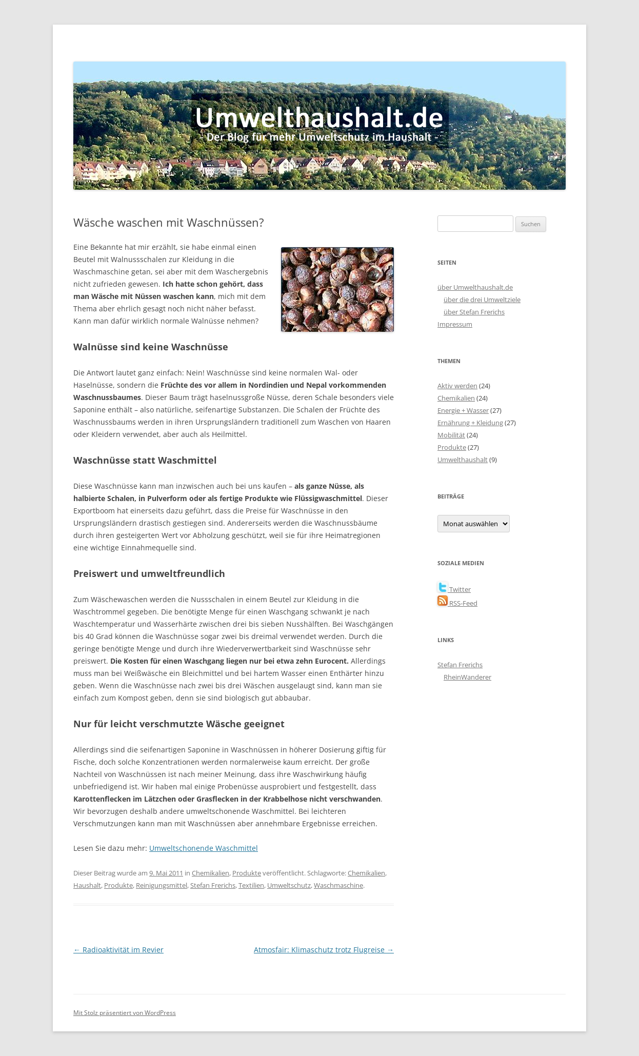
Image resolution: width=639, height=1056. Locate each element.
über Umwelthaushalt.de (475, 287)
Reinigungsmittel (161, 885)
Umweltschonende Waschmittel (203, 848)
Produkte (246, 873)
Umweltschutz (289, 885)
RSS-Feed (457, 603)
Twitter (454, 589)
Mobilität (451, 435)
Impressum (454, 324)
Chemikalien (210, 873)
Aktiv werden (457, 385)
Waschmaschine (338, 885)
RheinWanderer (467, 677)
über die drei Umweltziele (482, 299)
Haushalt (87, 885)
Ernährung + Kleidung (470, 422)
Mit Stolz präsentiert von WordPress (124, 1012)
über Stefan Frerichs (474, 311)
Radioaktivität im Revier (118, 949)
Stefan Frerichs (212, 885)
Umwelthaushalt (462, 459)
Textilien (251, 885)
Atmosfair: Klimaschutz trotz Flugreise (324, 949)
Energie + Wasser (463, 410)
